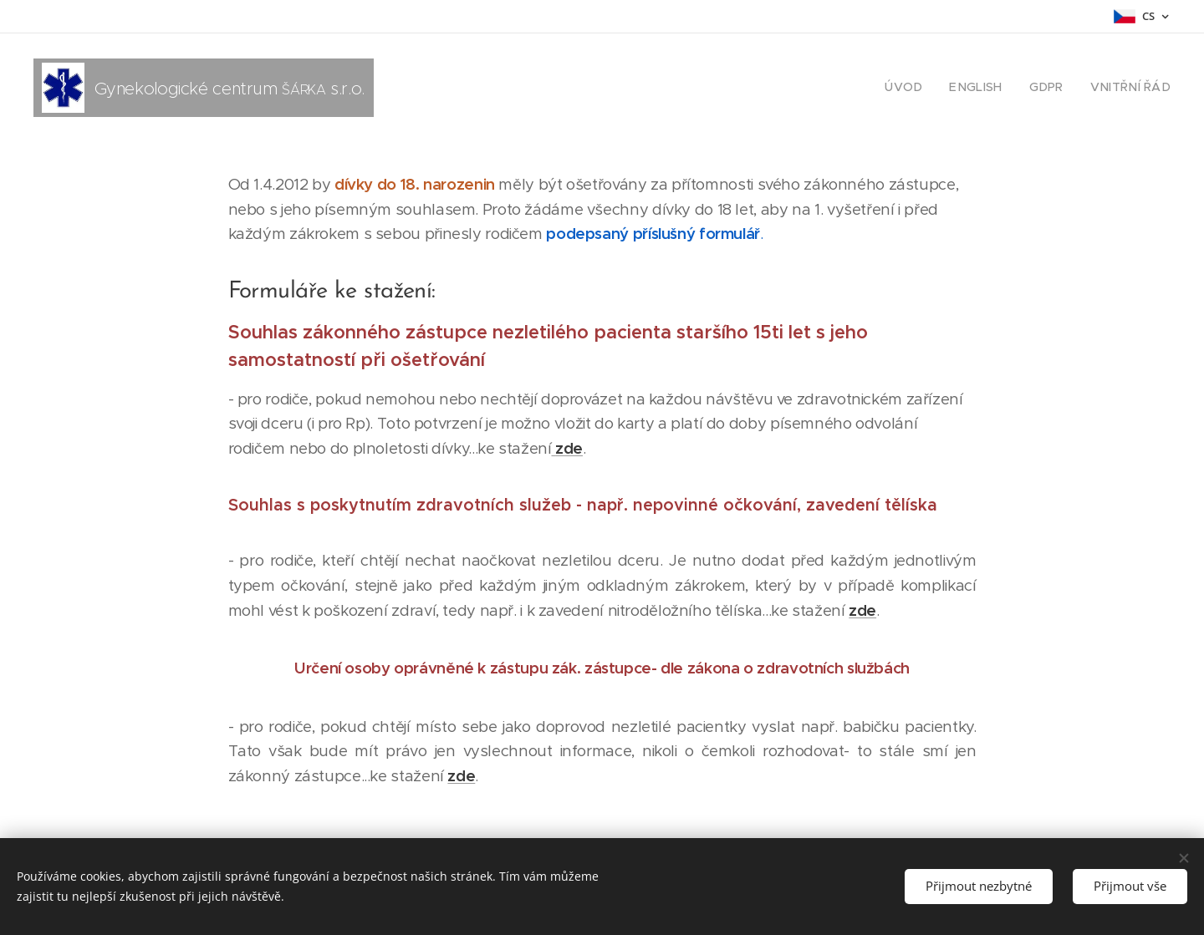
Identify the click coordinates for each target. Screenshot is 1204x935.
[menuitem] (924, 88)
